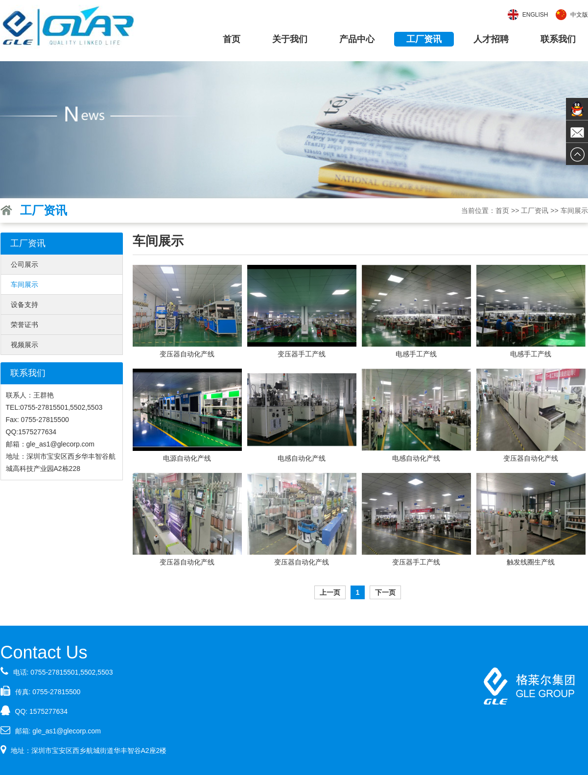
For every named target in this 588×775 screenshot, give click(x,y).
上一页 (330, 592)
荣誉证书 (24, 325)
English (535, 14)
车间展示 (24, 284)
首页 (231, 39)
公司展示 (24, 264)
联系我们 (558, 39)
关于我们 (289, 39)
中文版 (579, 14)
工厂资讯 (424, 39)
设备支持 (24, 304)
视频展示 (24, 345)
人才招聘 (491, 39)
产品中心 (357, 39)
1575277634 (48, 711)
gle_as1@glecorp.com (66, 731)
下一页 (385, 592)
